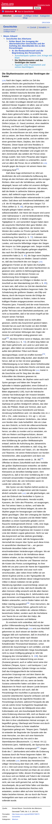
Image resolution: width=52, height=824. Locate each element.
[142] (24, 493)
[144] (17, 761)
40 (21, 207)
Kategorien (45, 16)
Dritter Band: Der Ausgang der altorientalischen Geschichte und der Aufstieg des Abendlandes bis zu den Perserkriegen (27, 44)
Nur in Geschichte (24, 11)
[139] (4, 80)
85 (45, 283)
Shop (25, 18)
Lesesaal (17, 16)
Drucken (46, 22)
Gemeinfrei (16, 816)
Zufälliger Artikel (31, 16)
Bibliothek (8, 11)
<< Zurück (31, 27)
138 (35, 656)
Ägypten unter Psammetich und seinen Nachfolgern (30, 66)
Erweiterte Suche (44, 5)
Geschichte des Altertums (18, 39)
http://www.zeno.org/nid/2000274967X (26, 814)
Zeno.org (7, 4)
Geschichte (10, 26)
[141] (38, 370)
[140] (40, 262)
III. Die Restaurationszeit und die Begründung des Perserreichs (27, 52)
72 (31, 237)
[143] (30, 628)
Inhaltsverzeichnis (9, 30)
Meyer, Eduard (10, 36)
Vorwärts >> (44, 27)
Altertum (15, 819)
